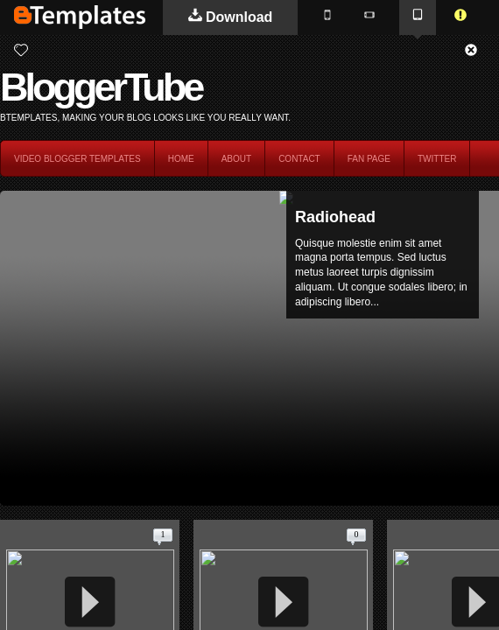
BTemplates (79, 17)
